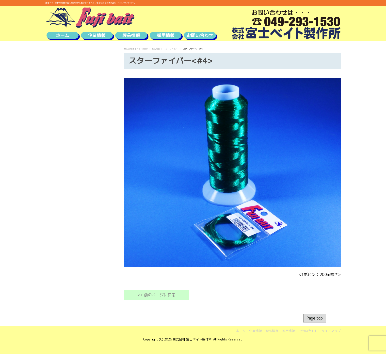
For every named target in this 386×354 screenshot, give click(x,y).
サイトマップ (331, 331)
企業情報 (97, 35)
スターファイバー (171, 48)
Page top (314, 318)
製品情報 (131, 35)
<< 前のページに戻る (157, 295)
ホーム (62, 35)
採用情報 (166, 35)
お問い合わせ (200, 35)
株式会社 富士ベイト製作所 (136, 48)
